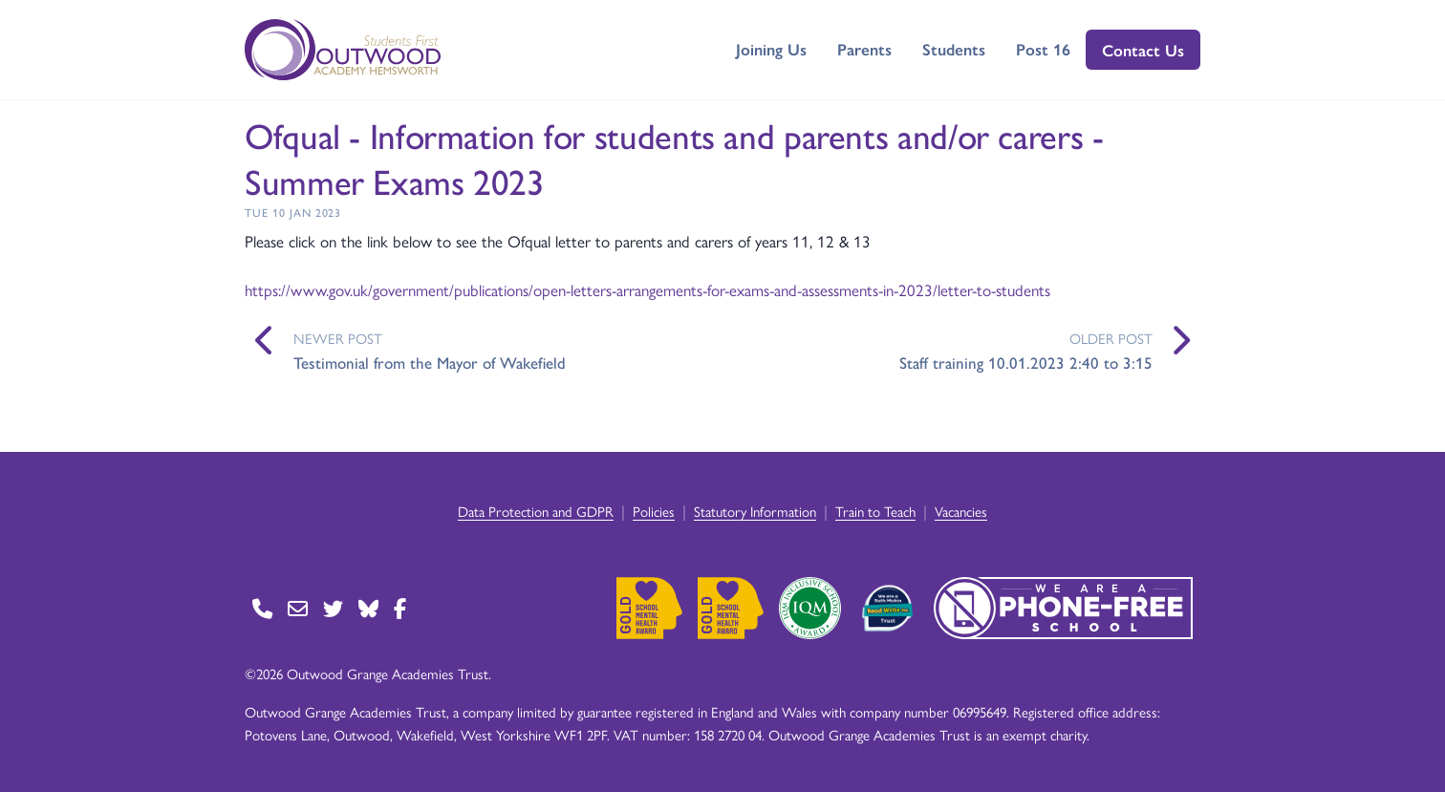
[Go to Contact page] (262, 608)
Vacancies (961, 511)
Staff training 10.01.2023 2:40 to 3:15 (1026, 362)
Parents (864, 48)
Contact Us (1143, 49)
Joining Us (771, 48)
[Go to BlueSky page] (368, 608)
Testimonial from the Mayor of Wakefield (429, 362)
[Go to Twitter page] (333, 608)
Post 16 (1043, 48)
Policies (654, 511)
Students (953, 48)
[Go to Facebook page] (400, 608)
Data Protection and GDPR (536, 511)
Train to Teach (875, 511)
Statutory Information (755, 511)
